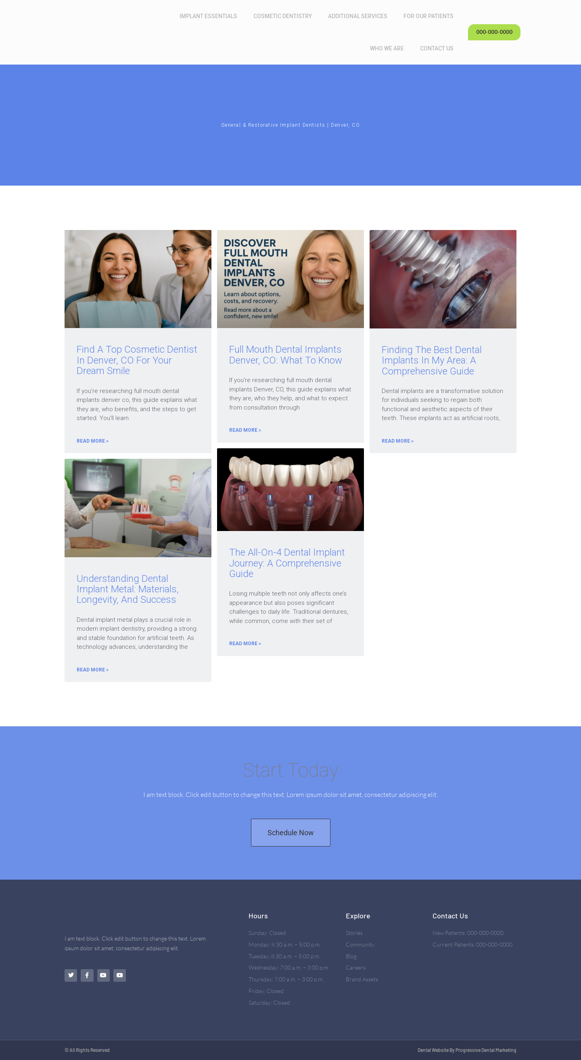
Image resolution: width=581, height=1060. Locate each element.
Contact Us (439, 48)
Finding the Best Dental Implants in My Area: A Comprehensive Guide (432, 360)
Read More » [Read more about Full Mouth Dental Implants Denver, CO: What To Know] (245, 430)
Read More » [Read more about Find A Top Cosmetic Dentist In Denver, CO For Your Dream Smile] (93, 441)
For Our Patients (430, 16)
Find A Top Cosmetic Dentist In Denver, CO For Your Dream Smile (137, 360)
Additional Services (359, 16)
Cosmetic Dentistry (284, 16)
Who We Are (389, 48)
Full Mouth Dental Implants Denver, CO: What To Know (285, 355)
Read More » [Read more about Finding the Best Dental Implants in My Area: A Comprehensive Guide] (398, 441)
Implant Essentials (210, 16)
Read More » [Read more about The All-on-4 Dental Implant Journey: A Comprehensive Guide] (245, 643)
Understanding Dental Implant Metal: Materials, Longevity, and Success (128, 589)
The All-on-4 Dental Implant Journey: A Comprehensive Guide (287, 563)
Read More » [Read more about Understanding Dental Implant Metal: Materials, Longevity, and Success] (93, 669)
